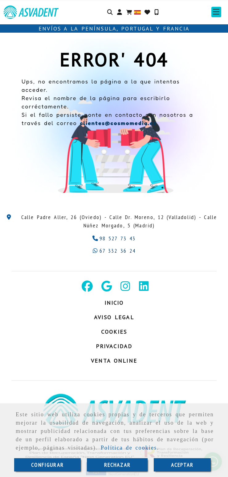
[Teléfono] (114, 238)
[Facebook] (87, 288)
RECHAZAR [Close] (117, 464)
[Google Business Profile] (106, 288)
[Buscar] (110, 12)
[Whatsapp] (114, 250)
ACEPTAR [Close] (182, 464)
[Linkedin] (144, 288)
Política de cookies (129, 448)
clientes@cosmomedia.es (118, 123)
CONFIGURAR (47, 464)
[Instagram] (125, 288)
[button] (119, 12)
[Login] (147, 12)
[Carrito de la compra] (129, 12)
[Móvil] (156, 12)
